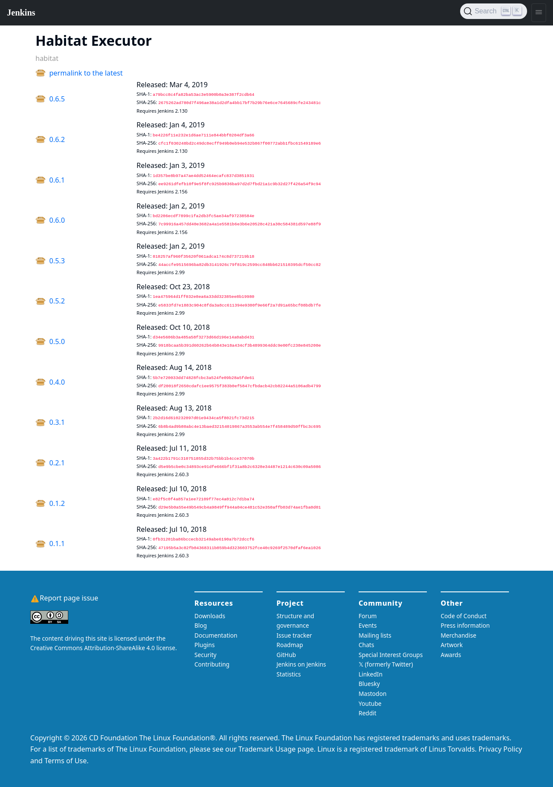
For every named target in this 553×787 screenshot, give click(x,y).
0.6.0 (57, 220)
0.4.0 (57, 382)
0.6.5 (57, 99)
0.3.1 (57, 422)
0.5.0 (57, 341)
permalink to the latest (86, 73)
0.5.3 (57, 260)
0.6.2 (57, 139)
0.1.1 (57, 543)
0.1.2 (57, 503)
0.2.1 (57, 463)
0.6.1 (57, 180)
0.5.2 (57, 301)
